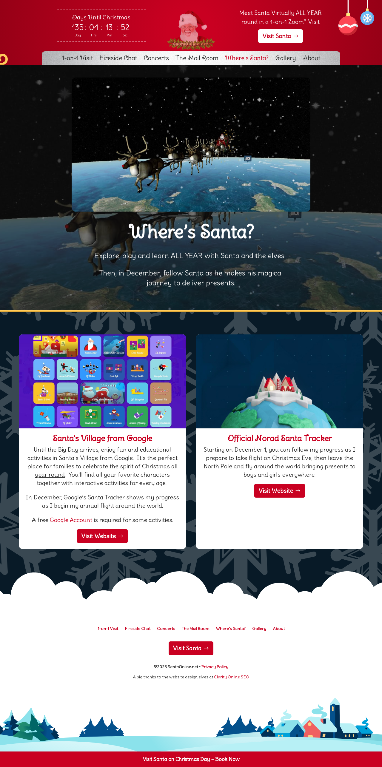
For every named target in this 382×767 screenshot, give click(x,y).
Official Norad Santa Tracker (279, 438)
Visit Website (98, 536)
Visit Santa (276, 36)
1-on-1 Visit (77, 59)
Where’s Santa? (247, 59)
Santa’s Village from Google (102, 438)
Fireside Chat (118, 59)
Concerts (156, 59)
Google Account (71, 520)
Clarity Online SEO (231, 677)
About (311, 59)
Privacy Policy (214, 666)
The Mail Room (196, 59)
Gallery (285, 59)
